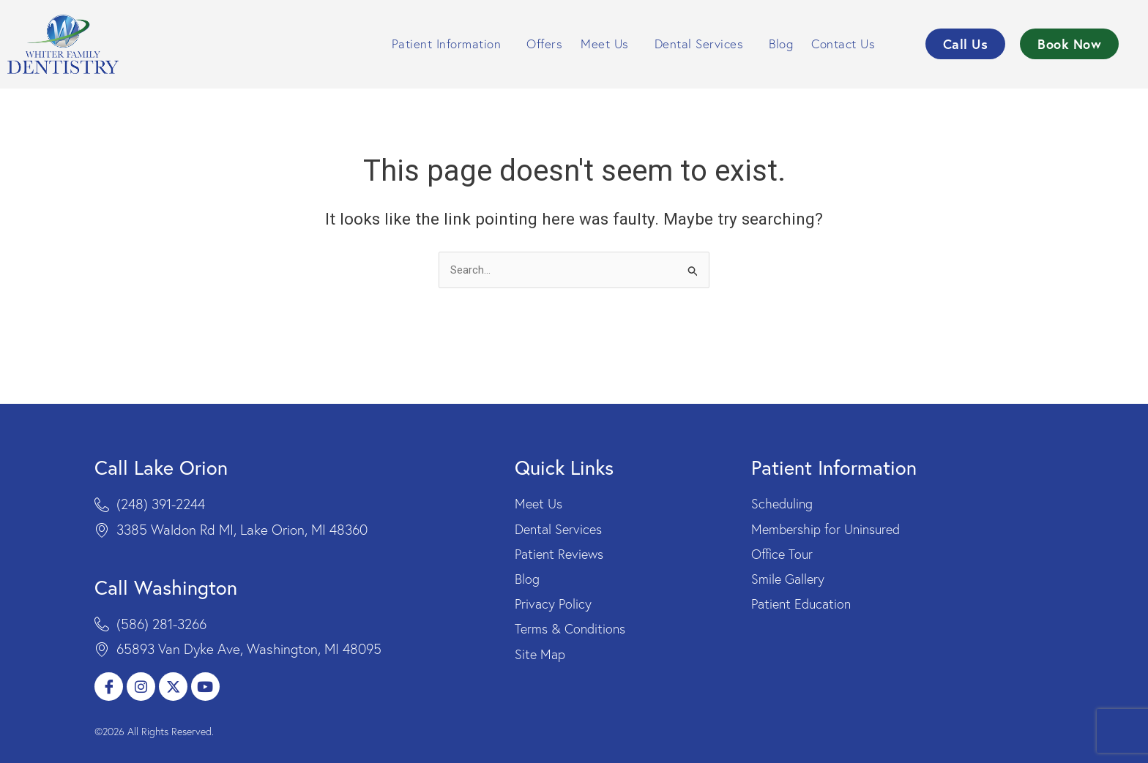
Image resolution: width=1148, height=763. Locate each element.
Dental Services (703, 43)
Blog (781, 43)
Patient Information (450, 43)
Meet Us (608, 43)
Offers (544, 43)
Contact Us (846, 43)
